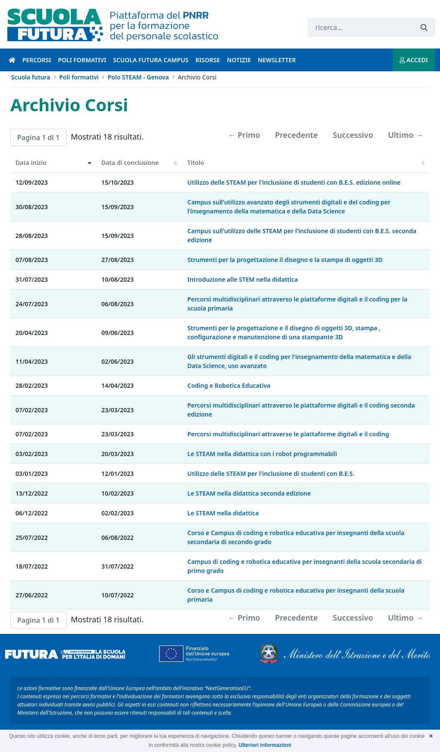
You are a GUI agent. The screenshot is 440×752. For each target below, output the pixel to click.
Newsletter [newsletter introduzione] (277, 60)
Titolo (195, 162)
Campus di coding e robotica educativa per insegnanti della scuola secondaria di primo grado (304, 566)
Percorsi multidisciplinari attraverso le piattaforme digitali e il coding (288, 434)
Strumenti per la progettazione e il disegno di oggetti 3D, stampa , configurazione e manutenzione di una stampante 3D (283, 332)
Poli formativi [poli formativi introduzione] (82, 60)
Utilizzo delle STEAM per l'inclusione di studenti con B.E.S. (270, 473)
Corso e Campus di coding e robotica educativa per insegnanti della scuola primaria (295, 594)
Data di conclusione (130, 162)
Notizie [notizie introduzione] (239, 60)
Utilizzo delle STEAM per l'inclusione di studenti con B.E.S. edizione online (293, 182)
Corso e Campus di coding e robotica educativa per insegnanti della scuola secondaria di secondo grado (295, 537)
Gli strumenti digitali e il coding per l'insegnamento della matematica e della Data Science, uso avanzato (299, 361)
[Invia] (424, 27)
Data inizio (30, 162)
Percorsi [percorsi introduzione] (36, 60)
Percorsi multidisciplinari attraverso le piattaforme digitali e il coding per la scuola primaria (297, 303)
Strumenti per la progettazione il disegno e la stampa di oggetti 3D (284, 260)
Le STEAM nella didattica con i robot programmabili (262, 454)
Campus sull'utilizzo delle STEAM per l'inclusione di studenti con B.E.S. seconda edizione (301, 235)
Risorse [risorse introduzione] (208, 60)
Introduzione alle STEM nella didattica (242, 279)
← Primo (244, 135)
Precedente (296, 135)
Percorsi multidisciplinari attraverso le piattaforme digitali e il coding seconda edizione (301, 409)
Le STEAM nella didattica (223, 513)
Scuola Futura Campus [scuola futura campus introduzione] (150, 60)
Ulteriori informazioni (264, 745)
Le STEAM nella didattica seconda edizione (249, 493)
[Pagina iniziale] (12, 60)
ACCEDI (414, 60)
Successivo (353, 135)
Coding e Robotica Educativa (228, 385)
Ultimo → (405, 135)
